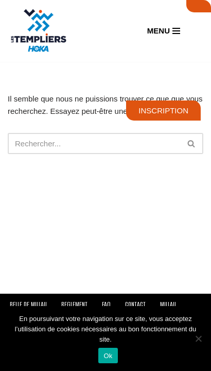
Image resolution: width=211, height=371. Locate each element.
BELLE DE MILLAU (28, 304)
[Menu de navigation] (163, 31)
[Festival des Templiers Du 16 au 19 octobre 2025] (38, 31)
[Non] (198, 338)
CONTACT (135, 304)
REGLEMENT (74, 304)
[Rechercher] (94, 143)
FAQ (106, 304)
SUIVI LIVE (198, 6)
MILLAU (168, 304)
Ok (107, 356)
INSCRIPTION (163, 110)
